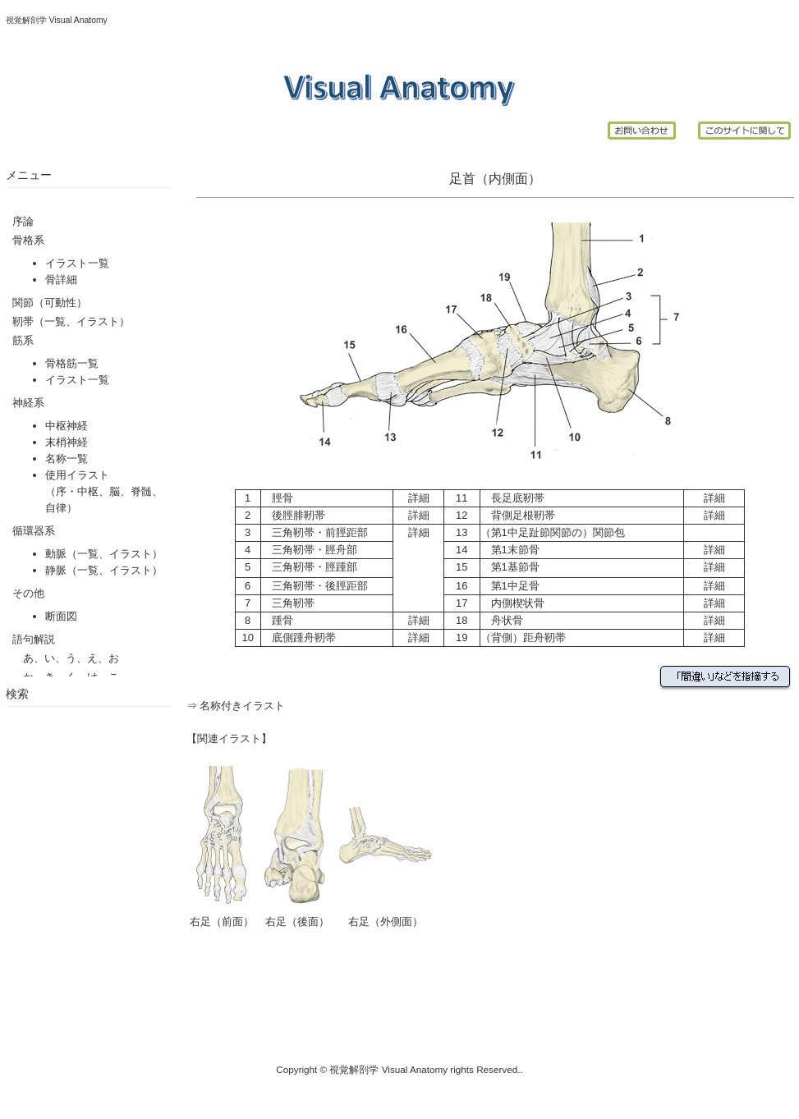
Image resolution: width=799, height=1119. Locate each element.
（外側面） (396, 921)
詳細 (418, 498)
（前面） (232, 921)
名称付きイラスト (242, 705)
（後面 (303, 921)
